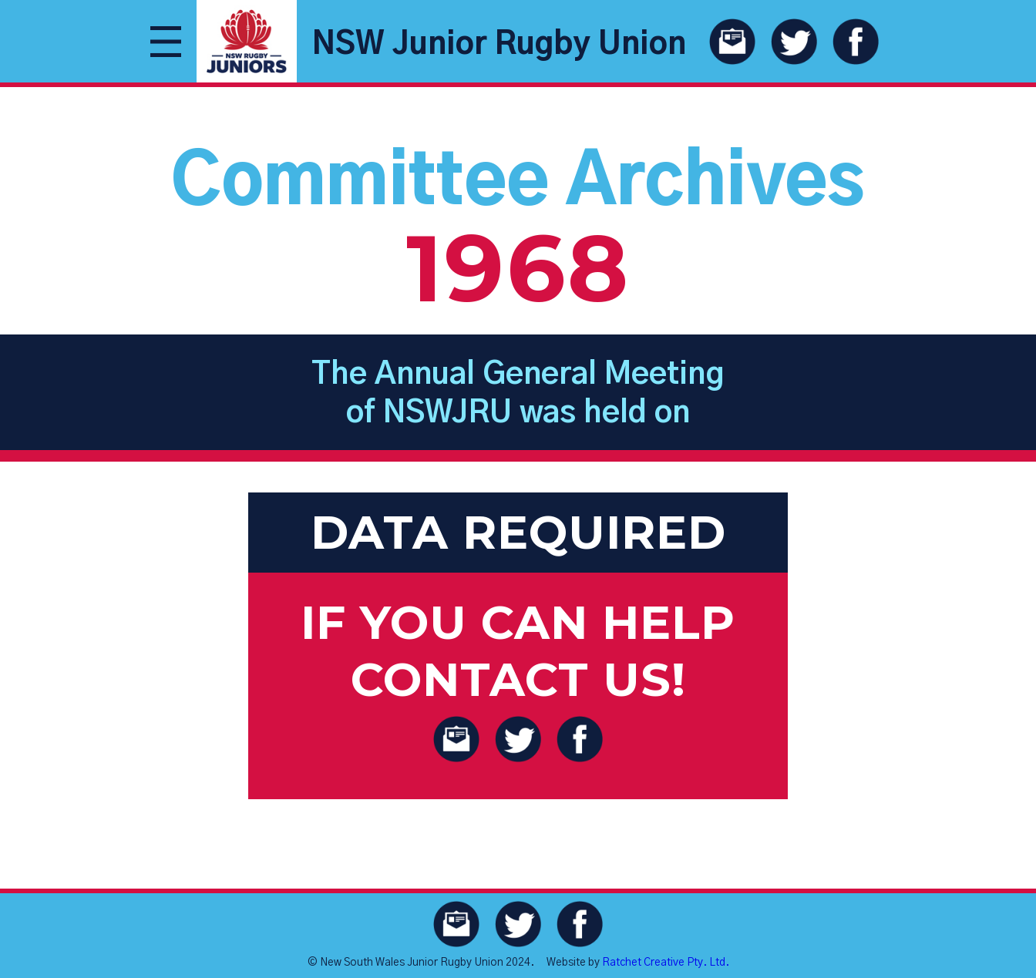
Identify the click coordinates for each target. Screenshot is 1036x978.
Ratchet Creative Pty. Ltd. (665, 962)
